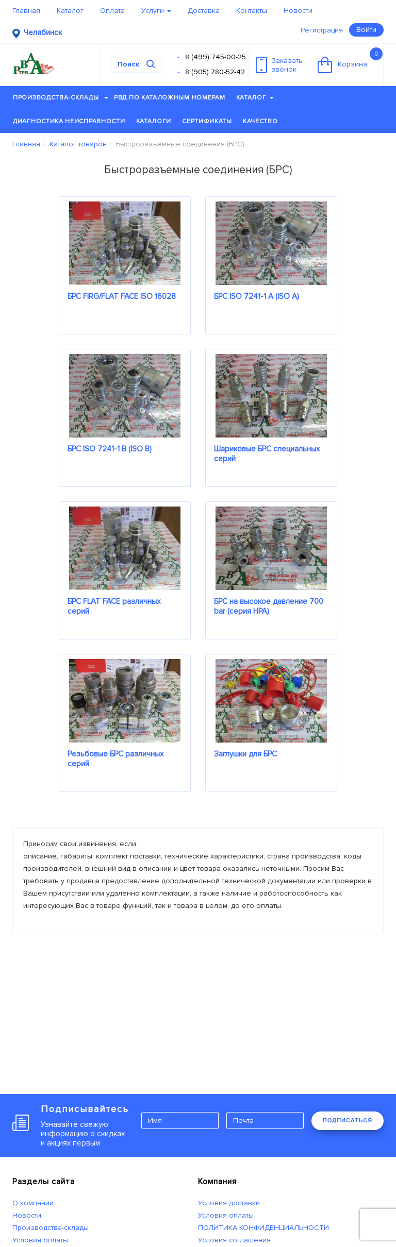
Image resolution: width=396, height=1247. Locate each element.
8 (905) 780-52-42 (215, 72)
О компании (33, 1203)
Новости (298, 10)
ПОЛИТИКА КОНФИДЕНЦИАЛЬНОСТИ (263, 1227)
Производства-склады (60, 98)
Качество (260, 121)
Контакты (251, 10)
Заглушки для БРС (245, 754)
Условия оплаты (40, 1240)
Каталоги (154, 121)
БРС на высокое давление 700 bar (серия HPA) (268, 606)
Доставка (204, 10)
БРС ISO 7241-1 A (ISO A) (256, 296)
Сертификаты (207, 121)
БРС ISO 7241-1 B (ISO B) (110, 448)
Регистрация (322, 30)
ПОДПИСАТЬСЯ (347, 1120)
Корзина (350, 60)
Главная (26, 10)
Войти (366, 29)
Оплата (112, 10)
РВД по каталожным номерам (169, 98)
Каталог (70, 10)
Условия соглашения (234, 1240)
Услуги (156, 10)
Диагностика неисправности (69, 121)
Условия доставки (229, 1203)
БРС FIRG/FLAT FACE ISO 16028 (122, 296)
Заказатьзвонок (279, 65)
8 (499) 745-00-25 (215, 57)
